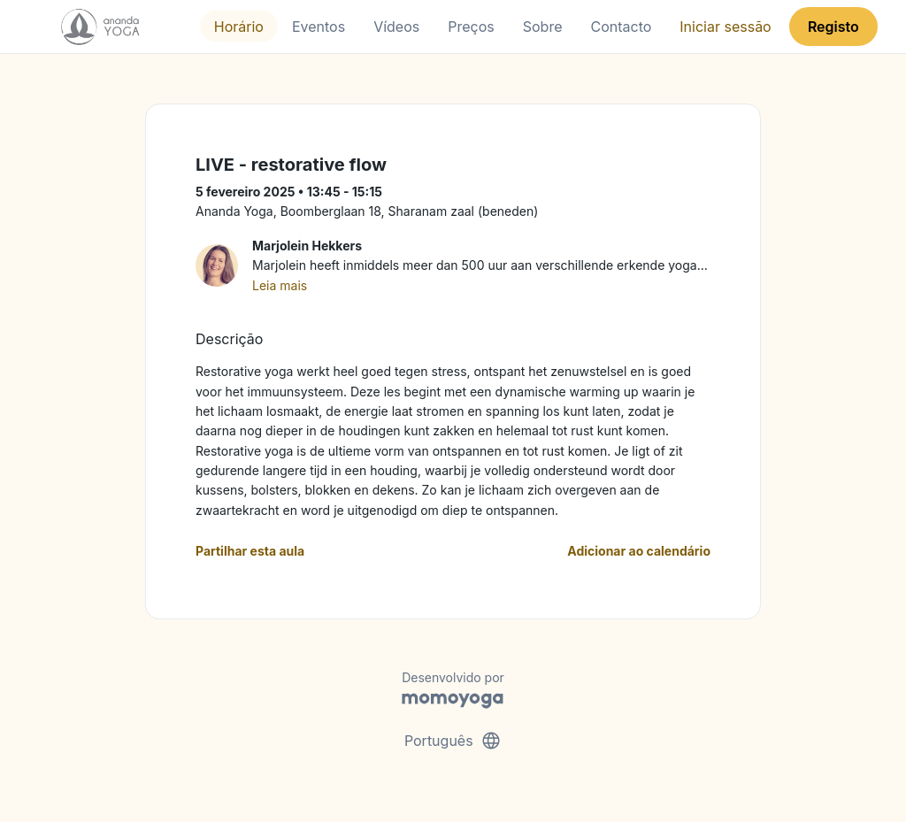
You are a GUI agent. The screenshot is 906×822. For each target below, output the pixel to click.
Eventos (318, 26)
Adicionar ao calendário (638, 550)
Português (453, 740)
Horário (239, 26)
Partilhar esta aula (250, 550)
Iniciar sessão (725, 26)
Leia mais (279, 285)
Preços (471, 26)
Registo (833, 26)
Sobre (543, 26)
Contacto (620, 26)
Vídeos (396, 26)
